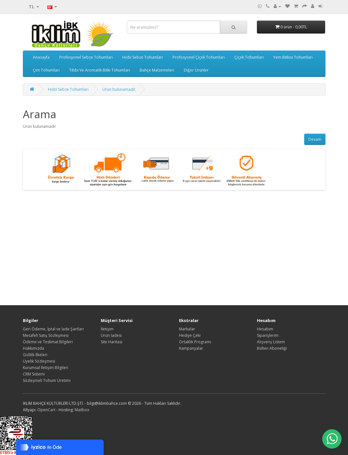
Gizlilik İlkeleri (35, 354)
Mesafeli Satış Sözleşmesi (46, 335)
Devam (314, 139)
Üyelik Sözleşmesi (39, 361)
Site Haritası (111, 342)
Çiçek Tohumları (249, 57)
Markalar (187, 329)
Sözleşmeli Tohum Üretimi (47, 380)
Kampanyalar (191, 348)
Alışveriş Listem (271, 342)
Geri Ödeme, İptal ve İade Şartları (53, 329)
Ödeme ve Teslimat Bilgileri (48, 342)
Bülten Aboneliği (272, 348)
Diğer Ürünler (196, 70)
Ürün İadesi (111, 335)
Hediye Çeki (190, 335)
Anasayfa (41, 57)
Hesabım (265, 329)
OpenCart (46, 409)
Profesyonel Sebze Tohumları (86, 57)
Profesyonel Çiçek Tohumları (199, 57)
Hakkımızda (33, 348)
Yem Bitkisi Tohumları (293, 57)
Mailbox (82, 409)
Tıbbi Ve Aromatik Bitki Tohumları (99, 70)
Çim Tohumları (46, 70)
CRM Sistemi (34, 374)
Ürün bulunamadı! (118, 89)
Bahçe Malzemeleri (157, 70)
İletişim (107, 329)
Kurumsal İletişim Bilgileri (45, 367)
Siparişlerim (267, 335)
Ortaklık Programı (195, 342)
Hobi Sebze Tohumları (142, 57)
